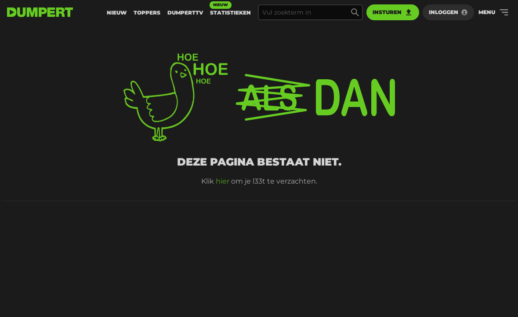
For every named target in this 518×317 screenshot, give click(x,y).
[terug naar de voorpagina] (40, 12)
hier (222, 181)
